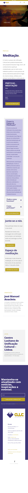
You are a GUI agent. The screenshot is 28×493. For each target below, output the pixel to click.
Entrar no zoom (12, 270)
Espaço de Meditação (12, 103)
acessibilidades (15, 434)
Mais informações (13, 213)
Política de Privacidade (20, 403)
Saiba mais (7, 22)
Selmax (16, 463)
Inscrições (10, 245)
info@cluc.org (13, 437)
